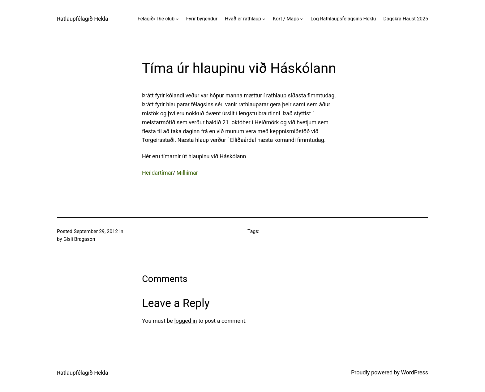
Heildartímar (157, 172)
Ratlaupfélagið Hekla (82, 18)
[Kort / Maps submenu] (301, 18)
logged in (185, 320)
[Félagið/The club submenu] (177, 18)
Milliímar (187, 172)
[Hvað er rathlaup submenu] (263, 18)
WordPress (414, 372)
